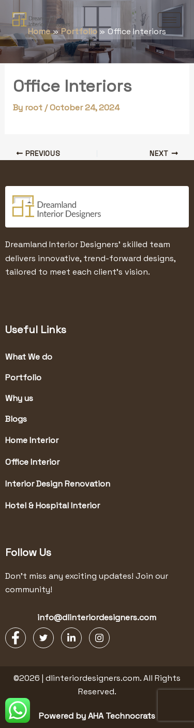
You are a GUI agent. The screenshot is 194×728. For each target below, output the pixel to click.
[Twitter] (43, 637)
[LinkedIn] (71, 637)
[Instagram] (99, 637)
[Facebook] (15, 637)
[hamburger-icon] (169, 19)
